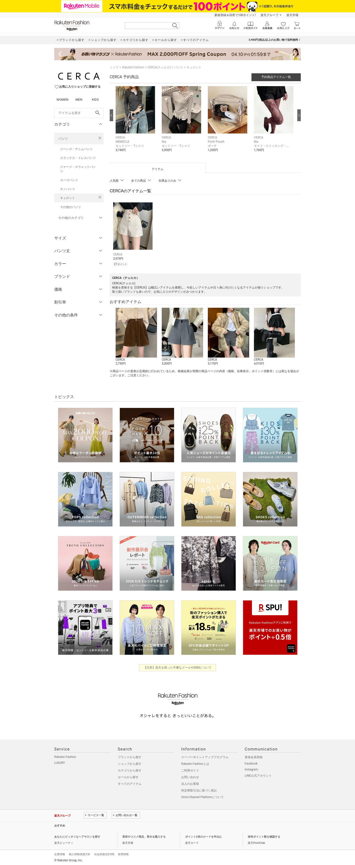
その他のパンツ (70, 207)
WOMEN (62, 99)
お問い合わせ (190, 776)
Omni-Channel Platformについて (202, 796)
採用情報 (123, 853)
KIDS (95, 99)
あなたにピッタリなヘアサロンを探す (77, 836)
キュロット (67, 198)
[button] (136, 122)
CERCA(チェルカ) (159, 67)
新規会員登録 (254, 756)
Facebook (251, 763)
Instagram (251, 768)
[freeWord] (79, 113)
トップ (114, 67)
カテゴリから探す (130, 769)
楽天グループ (269, 15)
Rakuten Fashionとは (195, 763)
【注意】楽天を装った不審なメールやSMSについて (177, 667)
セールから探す (128, 776)
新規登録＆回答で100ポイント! (235, 15)
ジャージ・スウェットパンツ (78, 169)
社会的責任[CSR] (104, 853)
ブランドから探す (130, 756)
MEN (78, 99)
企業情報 (59, 853)
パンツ (63, 138)
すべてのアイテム (130, 783)
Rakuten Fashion (133, 67)
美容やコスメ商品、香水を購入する (144, 836)
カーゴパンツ (69, 180)
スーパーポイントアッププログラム (205, 756)
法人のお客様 (190, 783)
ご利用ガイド (190, 769)
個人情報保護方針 (79, 853)
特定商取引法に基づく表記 (199, 789)
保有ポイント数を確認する (264, 836)
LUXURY (59, 762)
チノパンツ (67, 189)
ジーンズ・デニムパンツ (76, 149)
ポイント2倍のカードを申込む (203, 836)
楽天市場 (292, 15)
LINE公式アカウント (258, 775)
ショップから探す (130, 763)
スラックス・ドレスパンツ (78, 158)
